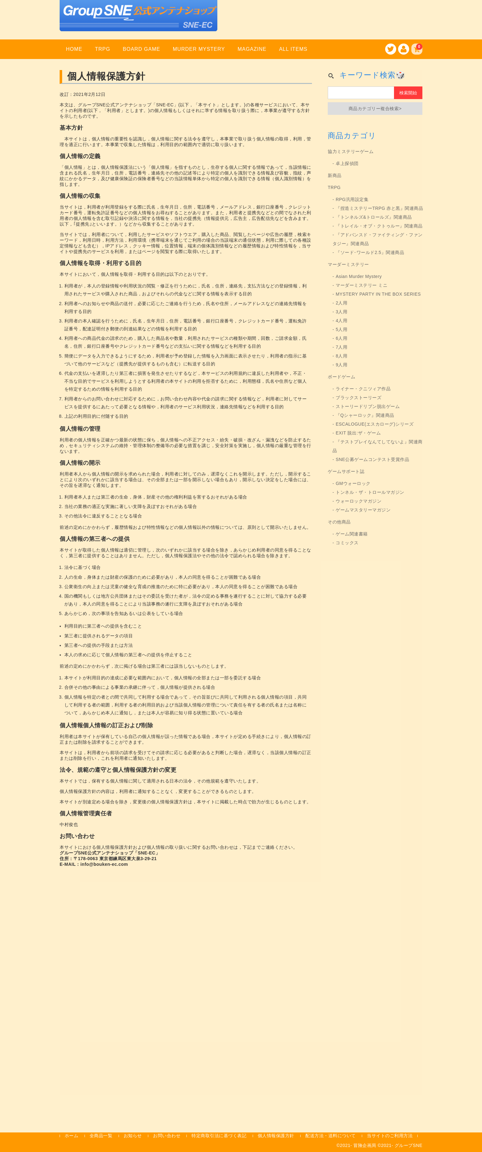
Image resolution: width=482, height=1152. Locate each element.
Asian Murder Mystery (359, 276)
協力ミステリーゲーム (350, 151)
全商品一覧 (101, 1135)
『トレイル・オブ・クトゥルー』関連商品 (379, 225)
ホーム (72, 1135)
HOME (74, 49)
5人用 (341, 329)
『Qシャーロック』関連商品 (365, 415)
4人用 (341, 320)
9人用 (341, 364)
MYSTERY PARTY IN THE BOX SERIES (378, 294)
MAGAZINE (252, 49)
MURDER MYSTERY (199, 49)
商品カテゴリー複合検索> (375, 108)
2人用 (341, 302)
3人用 (341, 311)
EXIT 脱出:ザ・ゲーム (358, 432)
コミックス (347, 542)
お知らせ (133, 1135)
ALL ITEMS (293, 49)
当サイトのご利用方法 (390, 1135)
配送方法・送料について (330, 1135)
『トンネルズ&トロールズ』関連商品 (374, 217)
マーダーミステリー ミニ (361, 285)
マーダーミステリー (348, 264)
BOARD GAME (141, 49)
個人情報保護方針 (276, 1135)
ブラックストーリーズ (358, 397)
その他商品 (339, 521)
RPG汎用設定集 (352, 199)
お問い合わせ (166, 1135)
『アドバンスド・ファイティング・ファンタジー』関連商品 (377, 239)
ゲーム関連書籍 (352, 533)
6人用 (341, 338)
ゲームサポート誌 (346, 471)
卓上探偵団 (347, 163)
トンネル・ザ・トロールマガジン (370, 492)
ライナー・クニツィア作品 (363, 388)
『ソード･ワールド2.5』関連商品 (370, 252)
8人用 (341, 355)
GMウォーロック (353, 483)
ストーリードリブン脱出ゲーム (368, 406)
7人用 (341, 347)
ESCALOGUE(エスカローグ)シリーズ (375, 424)
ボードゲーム (341, 376)
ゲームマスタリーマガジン (363, 509)
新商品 (335, 175)
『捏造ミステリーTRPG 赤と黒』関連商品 (379, 208)
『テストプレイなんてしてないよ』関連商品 (377, 446)
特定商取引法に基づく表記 (218, 1135)
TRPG (102, 49)
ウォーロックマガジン (358, 501)
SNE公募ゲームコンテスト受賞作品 (372, 459)
